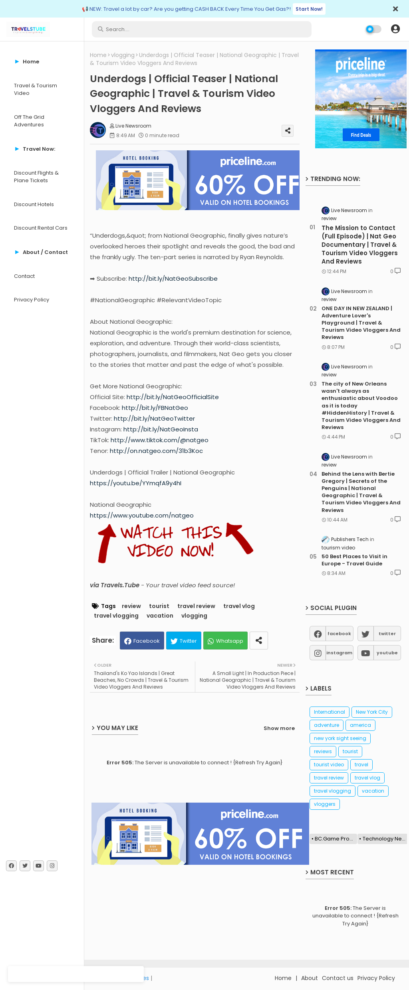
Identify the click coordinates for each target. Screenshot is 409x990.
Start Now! (309, 9)
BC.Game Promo (336, 838)
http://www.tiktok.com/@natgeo (159, 440)
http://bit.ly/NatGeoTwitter (154, 418)
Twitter (188, 641)
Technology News (385, 838)
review (131, 606)
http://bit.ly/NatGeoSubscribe (173, 278)
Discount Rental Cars (41, 228)
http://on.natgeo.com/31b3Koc (156, 451)
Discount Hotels (34, 204)
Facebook (146, 641)
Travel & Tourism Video (35, 89)
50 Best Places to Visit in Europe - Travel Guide (354, 560)
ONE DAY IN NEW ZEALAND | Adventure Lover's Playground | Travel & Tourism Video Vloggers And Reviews (361, 323)
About (309, 978)
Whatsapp (229, 641)
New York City (372, 712)
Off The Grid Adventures (29, 121)
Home (98, 55)
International (329, 712)
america (360, 725)
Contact (24, 276)
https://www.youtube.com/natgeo (142, 515)
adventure (326, 725)
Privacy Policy (31, 299)
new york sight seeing (340, 738)
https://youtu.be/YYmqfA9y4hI (135, 483)
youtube (387, 653)
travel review (196, 606)
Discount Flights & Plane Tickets (36, 177)
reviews (323, 751)
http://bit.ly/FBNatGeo (155, 407)
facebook (339, 633)
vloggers (325, 804)
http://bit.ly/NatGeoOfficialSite (173, 397)
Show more (279, 728)
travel (361, 764)
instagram (339, 653)
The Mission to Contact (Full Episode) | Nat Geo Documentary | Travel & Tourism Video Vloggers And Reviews (360, 245)
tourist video (329, 764)
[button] (395, 29)
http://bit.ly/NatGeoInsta (160, 429)
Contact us (337, 978)
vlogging (123, 55)
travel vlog (239, 606)
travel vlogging (116, 616)
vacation (160, 616)
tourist (159, 606)
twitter (387, 633)
